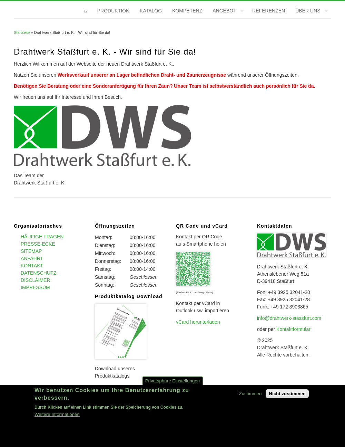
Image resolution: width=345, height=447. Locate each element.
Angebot (225, 12)
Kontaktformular (293, 329)
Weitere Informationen (57, 418)
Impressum (35, 287)
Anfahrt (32, 258)
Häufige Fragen (42, 236)
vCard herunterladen (198, 322)
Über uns (308, 12)
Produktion (113, 10)
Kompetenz (187, 10)
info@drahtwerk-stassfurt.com (289, 318)
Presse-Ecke (38, 244)
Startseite (22, 32)
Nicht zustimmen (287, 397)
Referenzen (268, 10)
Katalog (151, 10)
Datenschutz (38, 273)
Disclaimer (35, 280)
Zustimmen (250, 397)
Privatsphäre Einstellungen (172, 385)
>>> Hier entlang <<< (117, 387)
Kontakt (32, 265)
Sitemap (31, 251)
